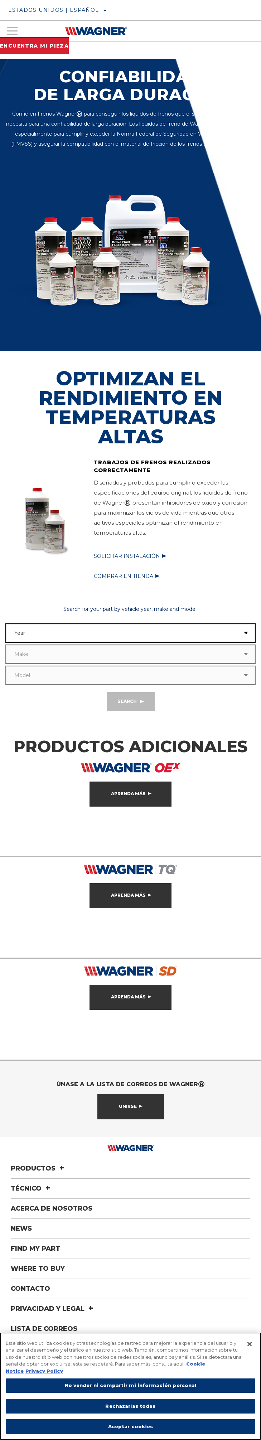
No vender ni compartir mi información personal (131, 1385)
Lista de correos (44, 1329)
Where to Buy (38, 1269)
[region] (130, 1386)
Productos (38, 1168)
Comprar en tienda (123, 576)
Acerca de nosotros (51, 1208)
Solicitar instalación (127, 556)
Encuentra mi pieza (34, 46)
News (21, 1228)
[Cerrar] (249, 1344)
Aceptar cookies (130, 1426)
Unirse (128, 1106)
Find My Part (35, 1248)
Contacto (30, 1289)
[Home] (96, 31)
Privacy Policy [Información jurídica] (44, 1371)
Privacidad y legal (53, 1309)
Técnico (31, 1188)
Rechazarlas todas (130, 1406)
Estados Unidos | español (53, 10)
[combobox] (121, 633)
